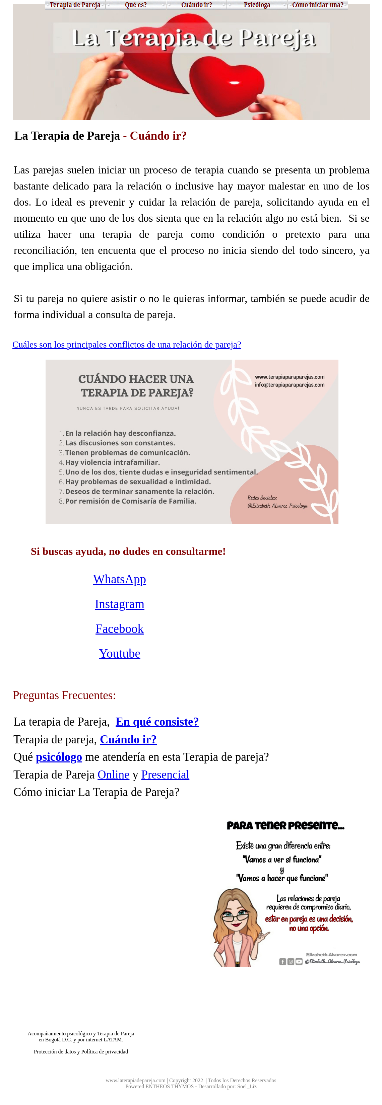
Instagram (119, 604)
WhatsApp (119, 579)
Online (113, 774)
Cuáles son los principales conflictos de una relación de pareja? (126, 345)
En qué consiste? (157, 721)
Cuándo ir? (128, 739)
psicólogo (59, 756)
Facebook (120, 629)
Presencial (165, 774)
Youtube (119, 653)
